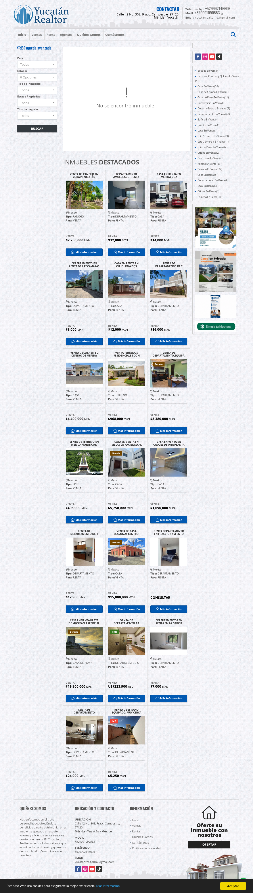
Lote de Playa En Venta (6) (211, 147)
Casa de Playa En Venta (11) (213, 97)
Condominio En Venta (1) (211, 103)
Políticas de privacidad (146, 848)
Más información (118, 886)
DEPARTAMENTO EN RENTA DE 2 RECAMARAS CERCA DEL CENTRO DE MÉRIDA (84, 265)
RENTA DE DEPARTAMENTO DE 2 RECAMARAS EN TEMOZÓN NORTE (169, 265)
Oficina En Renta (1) (208, 191)
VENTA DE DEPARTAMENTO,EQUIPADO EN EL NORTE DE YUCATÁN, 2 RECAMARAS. (169, 354)
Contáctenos (115, 34)
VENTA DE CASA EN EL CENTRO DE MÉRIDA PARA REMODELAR (84, 354)
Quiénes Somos (89, 34)
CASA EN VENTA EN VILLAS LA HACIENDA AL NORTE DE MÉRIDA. (126, 443)
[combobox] (37, 64)
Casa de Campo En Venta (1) (213, 92)
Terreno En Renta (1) (209, 197)
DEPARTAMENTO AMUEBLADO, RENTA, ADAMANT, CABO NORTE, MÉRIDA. (126, 175)
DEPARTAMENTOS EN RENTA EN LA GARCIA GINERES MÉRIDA (168, 622)
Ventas (36, 34)
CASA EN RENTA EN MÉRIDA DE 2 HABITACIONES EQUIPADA (169, 175)
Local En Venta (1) (207, 130)
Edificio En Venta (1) (208, 119)
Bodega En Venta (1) (208, 71)
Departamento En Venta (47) (213, 114)
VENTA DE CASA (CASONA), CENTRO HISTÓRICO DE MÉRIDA (126, 532)
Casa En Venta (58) (208, 86)
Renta (50, 34)
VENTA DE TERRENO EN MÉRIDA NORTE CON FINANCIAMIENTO (84, 443)
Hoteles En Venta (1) (208, 125)
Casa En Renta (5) (207, 175)
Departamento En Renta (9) (212, 180)
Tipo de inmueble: (29, 84)
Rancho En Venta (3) (208, 164)
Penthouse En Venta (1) (210, 158)
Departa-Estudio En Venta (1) (213, 108)
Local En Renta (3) (207, 186)
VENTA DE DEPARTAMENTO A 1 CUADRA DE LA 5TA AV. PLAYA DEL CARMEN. (126, 622)
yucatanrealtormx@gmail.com (95, 862)
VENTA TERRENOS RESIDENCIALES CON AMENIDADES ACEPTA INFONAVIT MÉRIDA (126, 354)
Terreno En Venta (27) (209, 169)
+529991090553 (207, 12)
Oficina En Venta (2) (208, 153)
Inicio (22, 34)
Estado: (22, 71)
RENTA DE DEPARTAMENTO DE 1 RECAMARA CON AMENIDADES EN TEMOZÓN (84, 532)
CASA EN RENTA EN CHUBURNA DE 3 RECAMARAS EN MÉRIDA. (126, 265)
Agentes (66, 34)
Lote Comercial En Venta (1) (213, 141)
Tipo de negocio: (27, 109)
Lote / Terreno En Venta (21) (213, 136)
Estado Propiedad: (29, 96)
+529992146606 (217, 8)
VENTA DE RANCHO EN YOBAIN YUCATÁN (84, 175)
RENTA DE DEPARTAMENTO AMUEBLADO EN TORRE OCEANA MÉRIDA (84, 711)
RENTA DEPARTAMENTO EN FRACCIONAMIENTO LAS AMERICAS (169, 532)
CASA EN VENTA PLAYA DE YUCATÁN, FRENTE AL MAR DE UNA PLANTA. (84, 622)
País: (20, 58)
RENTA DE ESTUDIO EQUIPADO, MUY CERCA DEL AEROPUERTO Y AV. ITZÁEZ (126, 711)
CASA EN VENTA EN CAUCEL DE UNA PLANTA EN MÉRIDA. (168, 443)
